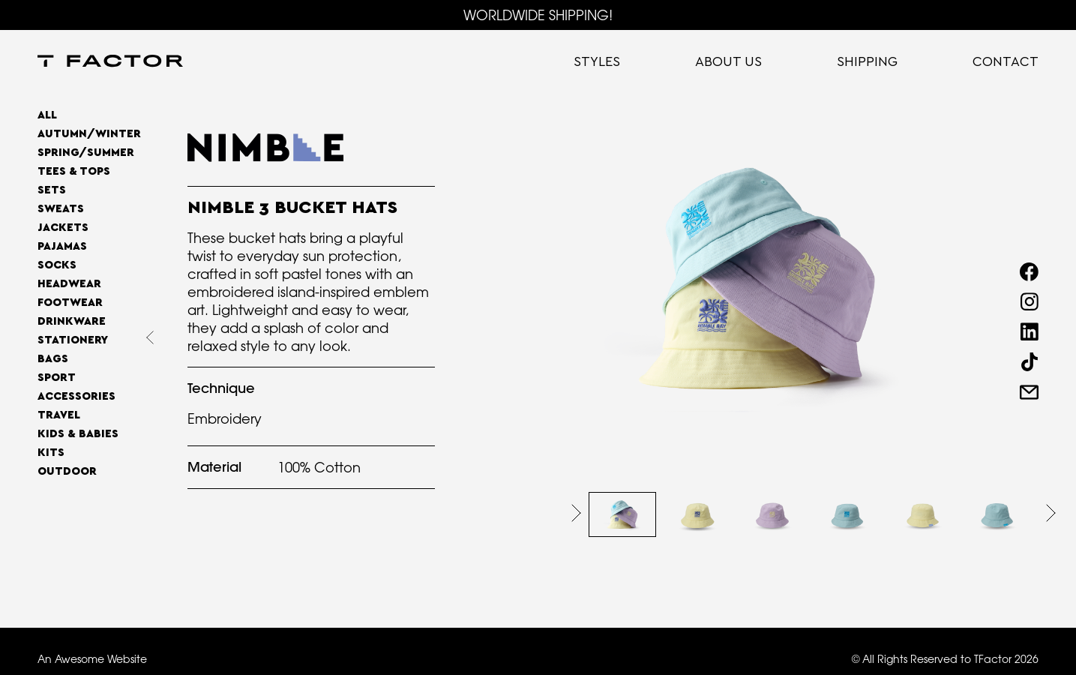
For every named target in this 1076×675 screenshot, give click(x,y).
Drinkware (71, 321)
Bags (52, 358)
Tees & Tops (73, 171)
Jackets (62, 227)
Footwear (70, 302)
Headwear (69, 284)
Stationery (72, 340)
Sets (51, 190)
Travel (58, 415)
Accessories (76, 396)
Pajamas (62, 246)
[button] (576, 513)
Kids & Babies (77, 434)
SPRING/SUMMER (85, 152)
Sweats (60, 208)
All (47, 115)
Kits (50, 452)
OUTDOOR (67, 471)
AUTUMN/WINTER (89, 134)
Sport (56, 377)
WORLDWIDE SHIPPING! (538, 15)
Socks (56, 265)
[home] (110, 62)
